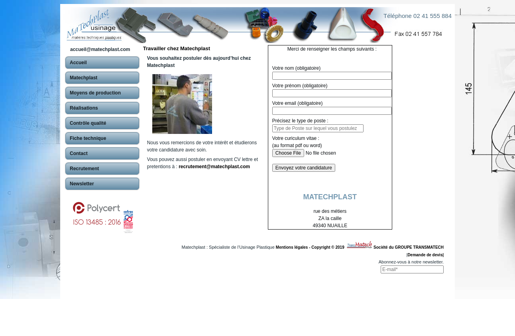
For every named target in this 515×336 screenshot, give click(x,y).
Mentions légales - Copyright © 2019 (311, 247)
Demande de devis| (425, 255)
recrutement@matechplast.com (214, 166)
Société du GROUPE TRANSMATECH (408, 247)
